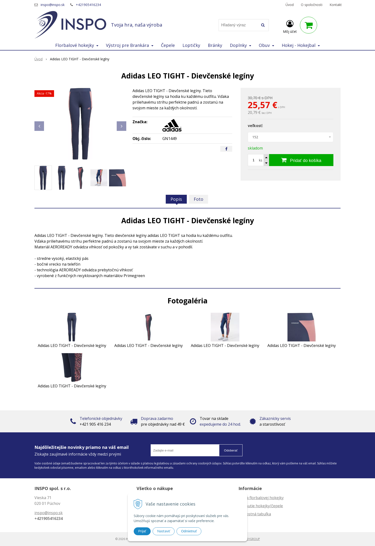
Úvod (290, 4)
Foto (198, 199)
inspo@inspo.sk (53, 4)
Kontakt (336, 4)
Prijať (142, 531)
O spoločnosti (311, 4)
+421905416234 (88, 4)
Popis (176, 199)
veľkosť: (255, 125)
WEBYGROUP (251, 539)
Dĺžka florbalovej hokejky (261, 497)
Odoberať (231, 450)
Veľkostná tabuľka (254, 514)
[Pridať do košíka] (301, 160)
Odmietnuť (189, 531)
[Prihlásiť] (290, 26)
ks (260, 160)
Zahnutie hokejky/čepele (260, 505)
